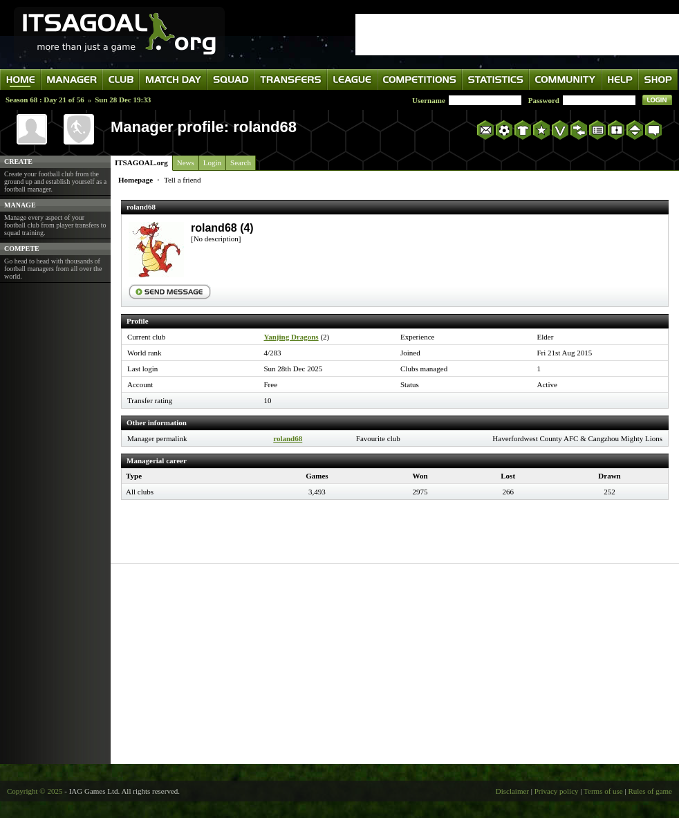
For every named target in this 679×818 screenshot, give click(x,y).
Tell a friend (182, 180)
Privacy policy (556, 791)
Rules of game (650, 791)
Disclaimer (512, 791)
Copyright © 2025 (34, 791)
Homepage (135, 180)
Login (212, 162)
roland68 (287, 438)
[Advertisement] (395, 664)
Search (240, 162)
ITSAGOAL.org (141, 162)
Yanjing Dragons (291, 337)
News (185, 162)
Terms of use (603, 791)
